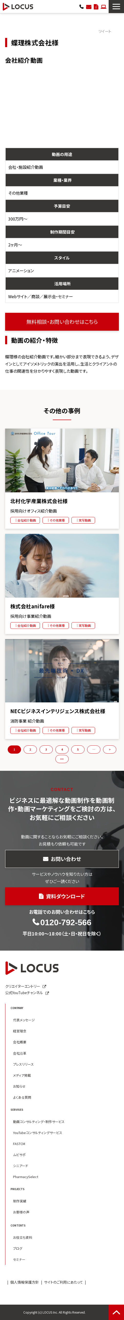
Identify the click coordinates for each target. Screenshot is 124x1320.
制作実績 (19, 1201)
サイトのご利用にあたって (63, 1282)
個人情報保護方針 (24, 1282)
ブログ (17, 1248)
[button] (116, 6)
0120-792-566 (81, 6)
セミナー (19, 1259)
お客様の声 (21, 1212)
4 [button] (62, 749)
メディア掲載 (22, 1075)
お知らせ (19, 1086)
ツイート (104, 31)
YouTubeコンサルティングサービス (37, 1132)
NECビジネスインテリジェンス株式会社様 (57, 711)
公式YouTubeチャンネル (24, 992)
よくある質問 (22, 1097)
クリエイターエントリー (103, 6)
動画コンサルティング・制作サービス (39, 1121)
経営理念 (19, 1030)
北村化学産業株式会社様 (39, 501)
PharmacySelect (25, 1176)
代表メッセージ (24, 1019)
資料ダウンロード (95, 6)
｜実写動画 (83, 520)
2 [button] (30, 749)
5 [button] (78, 749)
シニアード (20, 1165)
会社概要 (19, 1042)
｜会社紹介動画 (25, 520)
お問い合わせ (88, 6)
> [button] (110, 749)
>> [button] (62, 759)
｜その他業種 (56, 520)
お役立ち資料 (22, 1237)
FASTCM (19, 1143)
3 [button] (46, 749)
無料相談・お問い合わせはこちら (62, 321)
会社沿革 (19, 1053)
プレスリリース (23, 1064)
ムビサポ (19, 1154)
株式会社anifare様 (32, 606)
